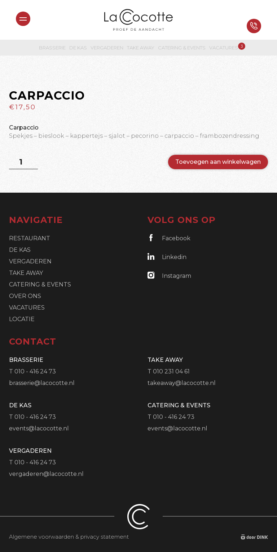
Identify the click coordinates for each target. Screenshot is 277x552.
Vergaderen (107, 48)
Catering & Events (182, 48)
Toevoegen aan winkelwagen (218, 161)
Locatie (22, 319)
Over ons (25, 296)
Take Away (140, 48)
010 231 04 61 (171, 371)
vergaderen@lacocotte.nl (46, 473)
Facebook (169, 238)
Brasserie (52, 48)
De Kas (78, 48)
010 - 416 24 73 (35, 371)
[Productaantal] (23, 162)
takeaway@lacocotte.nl (182, 383)
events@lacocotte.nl (39, 428)
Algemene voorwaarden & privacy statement (69, 536)
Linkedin (167, 256)
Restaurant (29, 238)
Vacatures (223, 47)
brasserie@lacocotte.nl (42, 383)
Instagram (169, 275)
